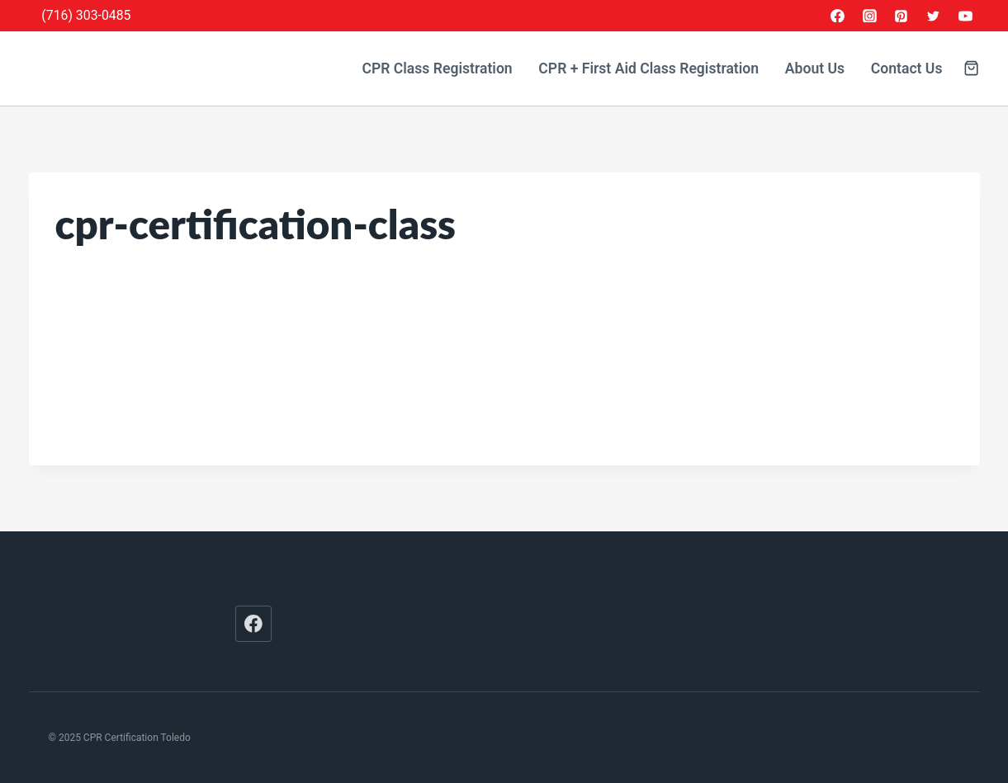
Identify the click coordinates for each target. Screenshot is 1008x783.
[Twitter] (934, 16)
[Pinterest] (901, 16)
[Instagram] (869, 16)
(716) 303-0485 (85, 15)
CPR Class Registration (437, 68)
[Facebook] (837, 16)
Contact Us (907, 68)
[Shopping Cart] (971, 68)
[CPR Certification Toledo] (148, 68)
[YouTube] (966, 16)
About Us (815, 68)
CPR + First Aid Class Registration (648, 68)
